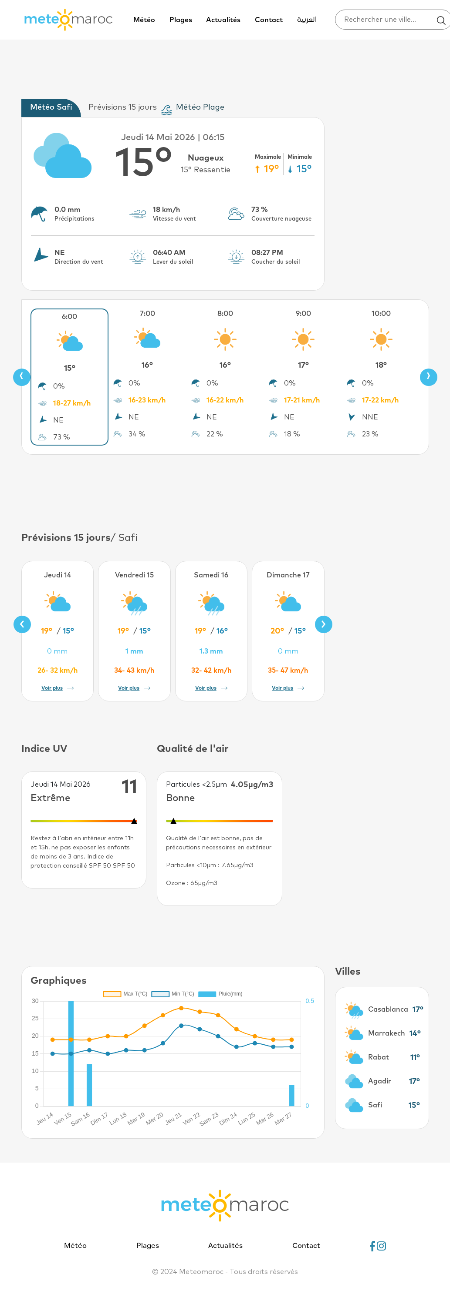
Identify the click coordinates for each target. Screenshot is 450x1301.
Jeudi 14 (57, 575)
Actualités (223, 20)
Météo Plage (200, 107)
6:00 (69, 316)
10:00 (381, 313)
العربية (307, 20)
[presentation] (21, 377)
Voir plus (57, 688)
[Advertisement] (225, 491)
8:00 (225, 313)
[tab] (53, 107)
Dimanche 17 (288, 575)
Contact (269, 20)
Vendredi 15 (134, 575)
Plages (180, 20)
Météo (144, 20)
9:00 (303, 313)
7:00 (147, 313)
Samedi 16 (211, 575)
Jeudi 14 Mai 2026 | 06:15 (173, 137)
